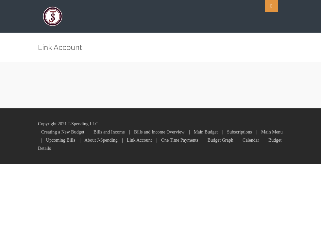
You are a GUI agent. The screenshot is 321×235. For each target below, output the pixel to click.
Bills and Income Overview (159, 132)
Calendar (251, 140)
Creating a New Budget (62, 132)
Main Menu (272, 132)
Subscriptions (239, 132)
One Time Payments (179, 140)
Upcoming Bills (60, 140)
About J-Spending (101, 140)
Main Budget (206, 132)
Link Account (139, 140)
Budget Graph (220, 140)
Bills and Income (109, 132)
